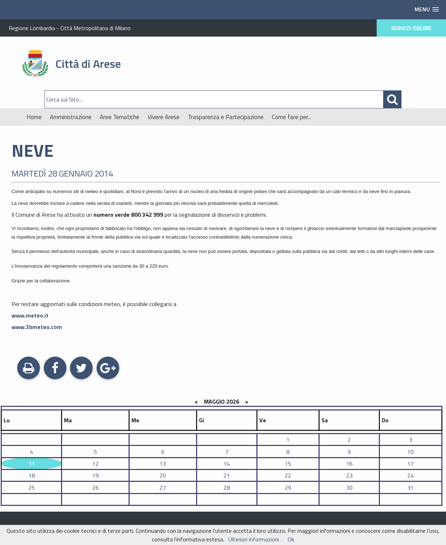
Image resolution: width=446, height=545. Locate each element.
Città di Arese (88, 63)
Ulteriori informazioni (253, 539)
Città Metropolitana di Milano (95, 28)
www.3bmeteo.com (36, 327)
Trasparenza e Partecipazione (226, 117)
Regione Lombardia (32, 28)
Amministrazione (71, 117)
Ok (291, 539)
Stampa (28, 368)
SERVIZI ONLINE (411, 28)
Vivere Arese (164, 117)
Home (34, 117)
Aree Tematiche (119, 117)
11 (31, 463)
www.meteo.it (29, 315)
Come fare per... (291, 117)
